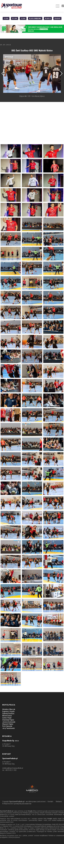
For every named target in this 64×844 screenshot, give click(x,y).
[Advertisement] (32, 121)
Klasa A (48, 18)
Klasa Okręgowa (35, 18)
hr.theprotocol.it (7, 804)
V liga (23, 18)
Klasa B (57, 18)
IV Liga (14, 18)
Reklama (59, 801)
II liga (6, 18)
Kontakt (50, 801)
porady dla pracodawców (22, 804)
